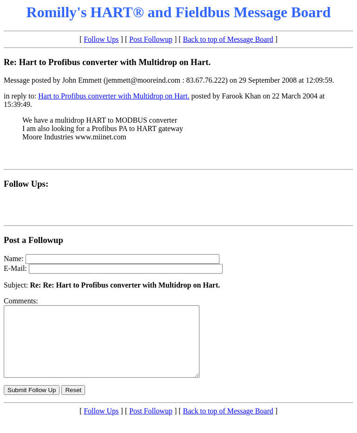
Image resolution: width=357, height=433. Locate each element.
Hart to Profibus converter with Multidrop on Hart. (113, 96)
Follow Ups (101, 39)
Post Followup (150, 39)
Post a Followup (33, 240)
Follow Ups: (26, 184)
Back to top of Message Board (228, 39)
